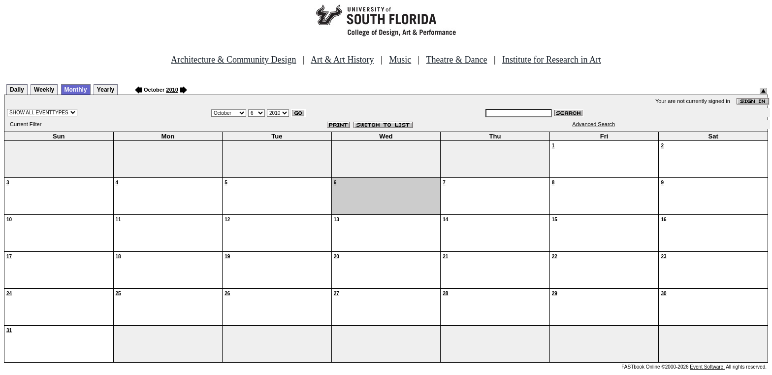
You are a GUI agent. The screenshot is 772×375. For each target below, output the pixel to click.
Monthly (75, 89)
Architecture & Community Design (233, 60)
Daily (17, 89)
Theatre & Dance (456, 60)
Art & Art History (342, 60)
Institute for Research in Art (551, 60)
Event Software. (707, 367)
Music (400, 60)
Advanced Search (593, 124)
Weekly (44, 89)
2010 (172, 90)
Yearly (105, 89)
